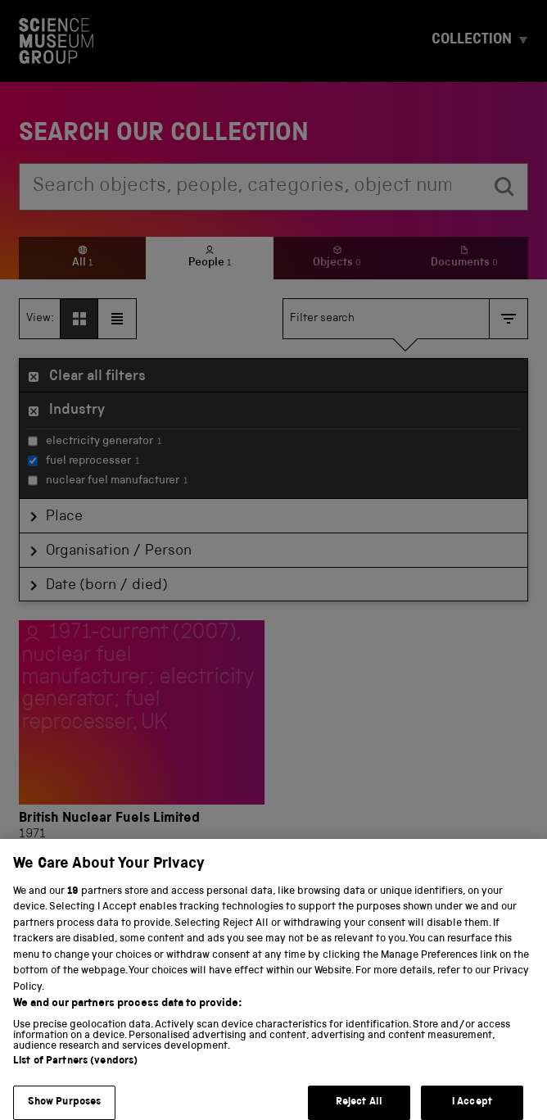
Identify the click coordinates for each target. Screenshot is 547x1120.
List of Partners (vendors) (75, 1074)
